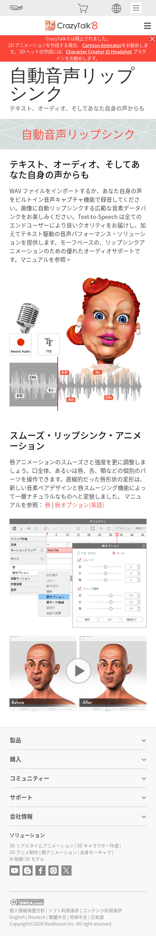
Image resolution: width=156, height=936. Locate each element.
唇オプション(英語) (79, 505)
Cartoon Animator (102, 45)
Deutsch (37, 917)
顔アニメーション (59, 852)
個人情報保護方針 (27, 910)
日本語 (97, 917)
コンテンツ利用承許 (102, 910)
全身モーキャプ (95, 852)
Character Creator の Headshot (99, 51)
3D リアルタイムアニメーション (41, 845)
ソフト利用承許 (63, 910)
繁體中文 (57, 917)
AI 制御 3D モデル (26, 859)
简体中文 (78, 917)
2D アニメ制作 (23, 852)
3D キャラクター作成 (98, 845)
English (17, 917)
